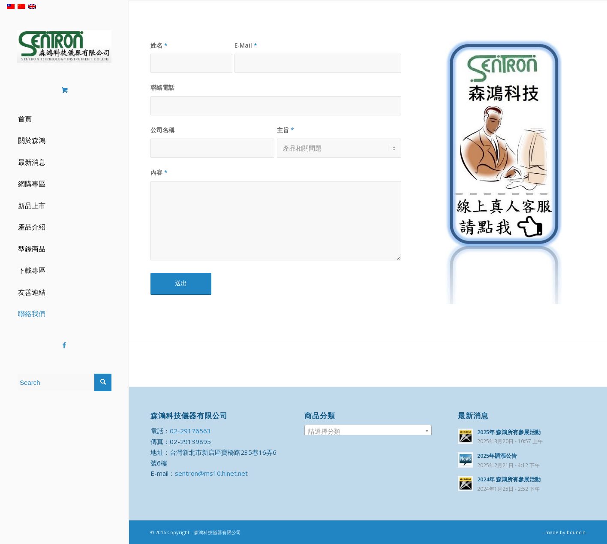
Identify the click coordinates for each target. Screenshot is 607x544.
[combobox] (368, 431)
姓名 (159, 45)
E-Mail (245, 45)
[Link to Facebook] (64, 345)
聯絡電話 (162, 87)
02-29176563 (190, 430)
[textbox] (368, 431)
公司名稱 (162, 130)
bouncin (576, 532)
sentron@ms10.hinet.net (211, 473)
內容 (159, 172)
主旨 (285, 130)
